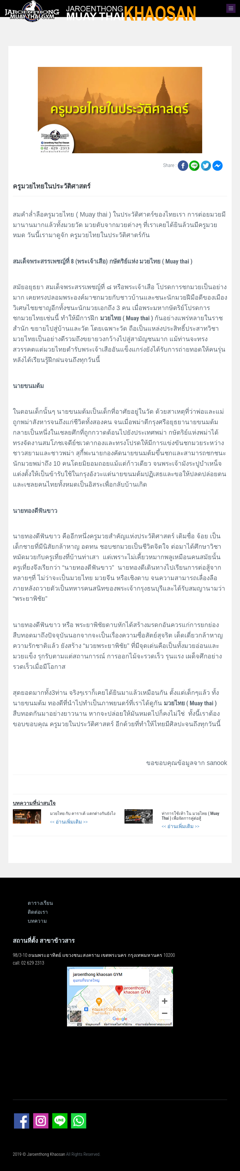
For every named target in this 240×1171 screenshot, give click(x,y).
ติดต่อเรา (38, 912)
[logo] (98, 11)
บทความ (37, 921)
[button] (231, 8)
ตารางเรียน (40, 903)
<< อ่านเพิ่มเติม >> (69, 822)
